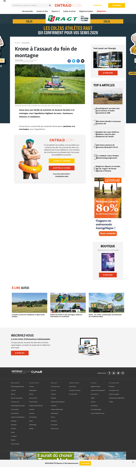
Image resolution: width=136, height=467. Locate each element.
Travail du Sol (15, 402)
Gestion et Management (98, 390)
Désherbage (32, 424)
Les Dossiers (94, 405)
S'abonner (116, 5)
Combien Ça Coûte (74, 390)
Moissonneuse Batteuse (18, 417)
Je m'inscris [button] (19, 353)
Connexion (97, 5)
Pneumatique (15, 444)
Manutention (15, 413)
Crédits (111, 402)
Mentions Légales (114, 394)
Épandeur (14, 424)
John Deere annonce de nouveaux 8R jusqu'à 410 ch (107, 146)
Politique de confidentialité (116, 398)
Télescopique (32, 390)
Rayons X (56, 11)
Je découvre (108, 275)
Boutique (111, 386)
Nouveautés (27, 11)
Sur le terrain (94, 394)
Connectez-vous (61, 176)
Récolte (13, 440)
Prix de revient (73, 394)
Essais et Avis (42, 11)
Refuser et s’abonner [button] (61, 161)
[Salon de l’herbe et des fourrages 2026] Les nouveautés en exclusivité (66, 315)
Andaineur (54, 421)
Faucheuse (54, 424)
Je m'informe (108, 73)
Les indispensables (96, 409)
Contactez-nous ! (114, 390)
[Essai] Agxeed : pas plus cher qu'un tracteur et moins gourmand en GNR (108, 110)
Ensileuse (13, 421)
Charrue (53, 390)
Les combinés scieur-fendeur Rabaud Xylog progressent (107, 157)
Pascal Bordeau (19, 60)
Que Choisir (72, 386)
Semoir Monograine (17, 398)
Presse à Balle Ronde (57, 409)
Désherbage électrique (17, 386)
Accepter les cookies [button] (61, 168)
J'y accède (85, 463)
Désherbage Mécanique (18, 405)
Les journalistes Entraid (97, 413)
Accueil (17, 43)
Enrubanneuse (55, 386)
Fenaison (13, 428)
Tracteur (13, 390)
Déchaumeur (55, 428)
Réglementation (86, 11)
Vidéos (92, 398)
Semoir (13, 394)
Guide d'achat (74, 383)
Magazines (101, 11)
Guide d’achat (69, 11)
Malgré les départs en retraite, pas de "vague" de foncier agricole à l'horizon (108, 168)
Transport (14, 436)
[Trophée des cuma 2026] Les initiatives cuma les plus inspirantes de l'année (107, 134)
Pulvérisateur (15, 409)
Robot (13, 432)
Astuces (93, 402)
